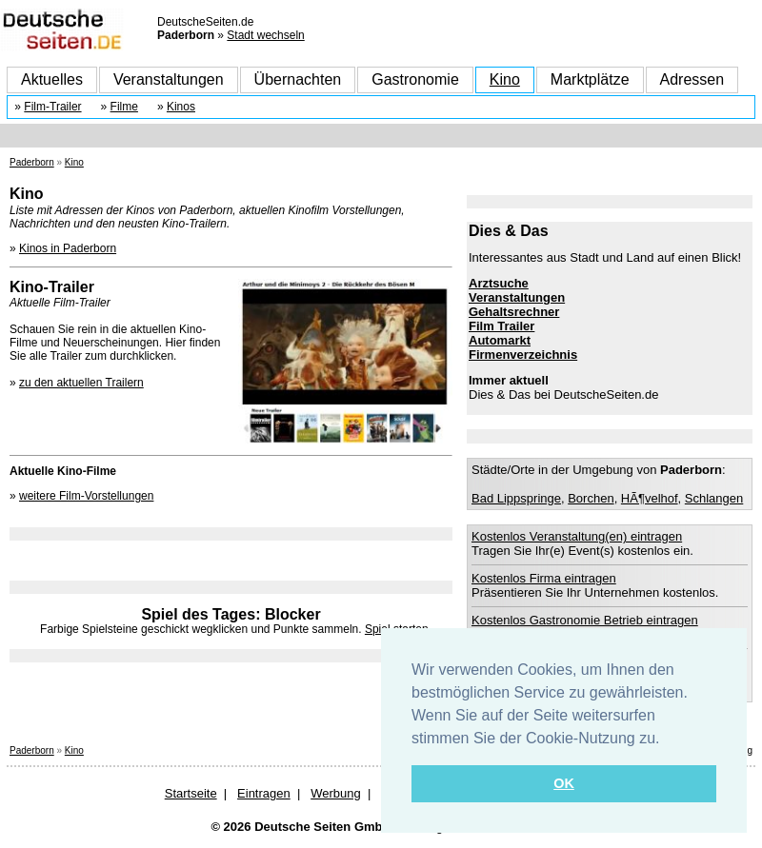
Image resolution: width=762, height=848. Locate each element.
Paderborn (32, 162)
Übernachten (298, 79)
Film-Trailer (52, 106)
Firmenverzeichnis (523, 354)
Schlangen (714, 498)
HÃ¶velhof (649, 498)
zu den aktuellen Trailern (81, 382)
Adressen (692, 79)
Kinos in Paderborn (67, 248)
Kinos (181, 106)
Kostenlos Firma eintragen (543, 578)
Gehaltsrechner (514, 312)
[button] (667, 739)
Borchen (590, 498)
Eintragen (264, 793)
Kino (505, 79)
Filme (124, 106)
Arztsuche (499, 283)
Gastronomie (415, 79)
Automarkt (500, 340)
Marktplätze (590, 79)
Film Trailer (501, 326)
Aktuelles (52, 79)
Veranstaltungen (168, 79)
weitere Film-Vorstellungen (86, 496)
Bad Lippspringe (516, 498)
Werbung (336, 793)
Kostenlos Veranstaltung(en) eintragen (576, 536)
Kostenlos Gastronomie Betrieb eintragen (584, 620)
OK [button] (563, 783)
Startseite (191, 793)
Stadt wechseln (265, 35)
